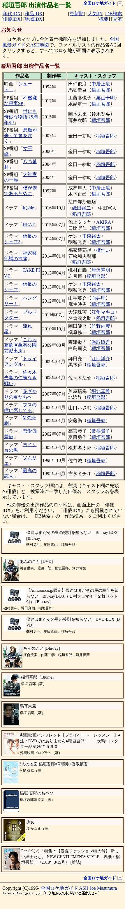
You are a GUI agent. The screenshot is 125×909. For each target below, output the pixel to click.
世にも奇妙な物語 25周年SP (21, 117)
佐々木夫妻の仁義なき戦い (20, 378)
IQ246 (29, 207)
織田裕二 (81, 208)
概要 (103, 19)
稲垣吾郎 (100, 89)
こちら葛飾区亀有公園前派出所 (20, 345)
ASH (84, 888)
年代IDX (11, 13)
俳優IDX (11, 19)
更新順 (77, 13)
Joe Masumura (103, 888)
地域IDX (33, 19)
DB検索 (114, 13)
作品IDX (33, 13)
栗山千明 (105, 97)
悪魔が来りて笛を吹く (20, 135)
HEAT (29, 224)
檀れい (103, 250)
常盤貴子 (100, 431)
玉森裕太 (91, 236)
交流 (117, 19)
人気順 (95, 13)
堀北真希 (100, 391)
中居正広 (100, 83)
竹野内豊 (100, 326)
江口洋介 (100, 358)
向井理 (98, 298)
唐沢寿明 (100, 270)
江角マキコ (103, 312)
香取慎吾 (100, 342)
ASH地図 (39, 44)
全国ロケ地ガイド (59, 888)
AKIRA (103, 222)
